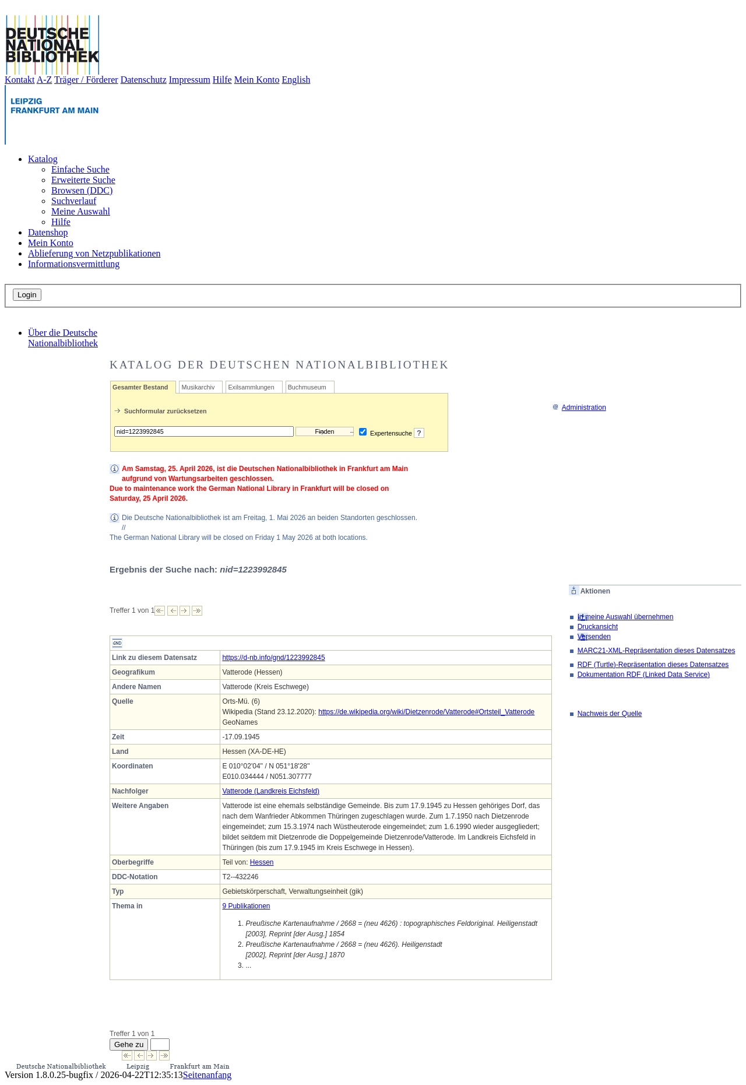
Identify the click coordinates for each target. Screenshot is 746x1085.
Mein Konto (257, 80)
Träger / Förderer (86, 80)
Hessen (262, 862)
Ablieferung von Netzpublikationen (94, 253)
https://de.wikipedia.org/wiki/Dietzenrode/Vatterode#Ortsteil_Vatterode (426, 712)
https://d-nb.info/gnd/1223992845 (273, 658)
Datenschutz (144, 80)
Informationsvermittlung (73, 264)
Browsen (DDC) (81, 190)
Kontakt (20, 80)
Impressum (189, 80)
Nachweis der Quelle (610, 714)
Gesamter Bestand (140, 387)
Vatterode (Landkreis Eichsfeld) (270, 791)
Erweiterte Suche (83, 180)
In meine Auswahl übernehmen (626, 617)
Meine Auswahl (80, 211)
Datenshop (48, 232)
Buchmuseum (307, 387)
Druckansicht (598, 627)
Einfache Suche (80, 169)
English (296, 80)
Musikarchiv (197, 387)
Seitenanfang (207, 1075)
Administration (579, 407)
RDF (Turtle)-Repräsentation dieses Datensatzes (653, 665)
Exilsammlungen (251, 387)
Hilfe (222, 80)
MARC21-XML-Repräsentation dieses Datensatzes (657, 651)
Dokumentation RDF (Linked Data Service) (644, 674)
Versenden (594, 637)
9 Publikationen (246, 906)
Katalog (43, 159)
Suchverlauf (73, 201)
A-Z (44, 80)
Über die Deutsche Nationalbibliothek (63, 338)
